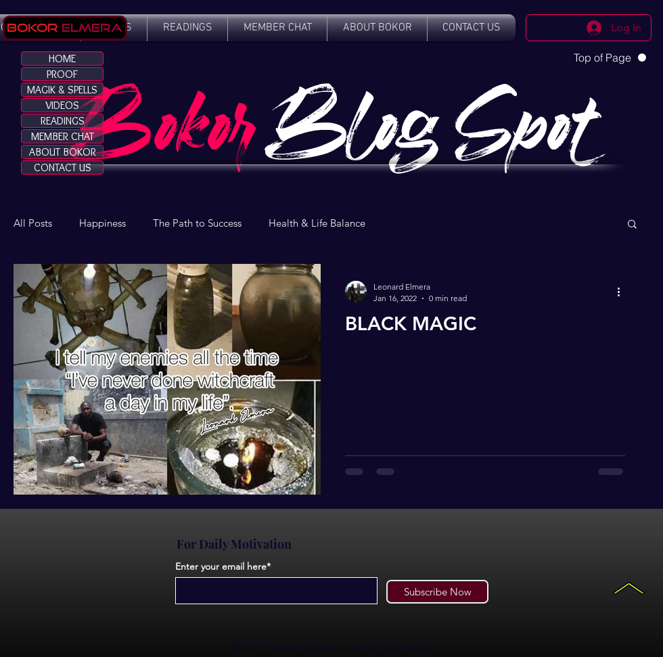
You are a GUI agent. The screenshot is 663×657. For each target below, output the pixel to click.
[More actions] (623, 292)
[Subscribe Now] (437, 592)
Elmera (90, 27)
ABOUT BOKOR (62, 151)
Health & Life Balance (317, 223)
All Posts (33, 223)
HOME (62, 58)
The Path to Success (197, 223)
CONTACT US (62, 167)
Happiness (102, 223)
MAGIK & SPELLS (62, 89)
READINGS (63, 120)
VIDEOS (62, 105)
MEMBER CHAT (62, 136)
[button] (632, 225)
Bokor (32, 27)
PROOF (62, 74)
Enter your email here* (223, 566)
